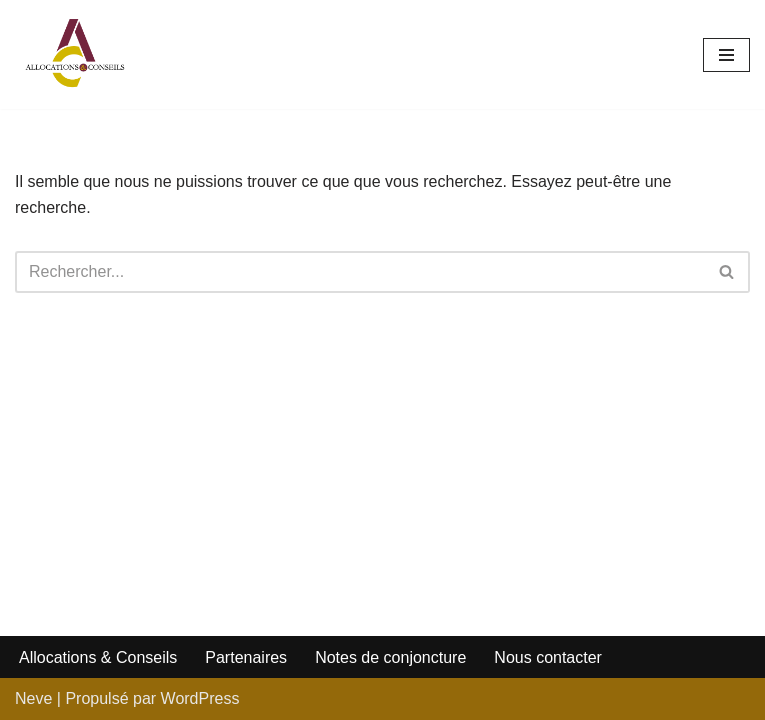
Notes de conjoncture (390, 657)
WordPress (200, 698)
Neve (33, 698)
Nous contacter (548, 657)
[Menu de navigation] (726, 55)
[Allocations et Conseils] (75, 54)
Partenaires (246, 657)
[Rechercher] (360, 272)
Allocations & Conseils (98, 657)
